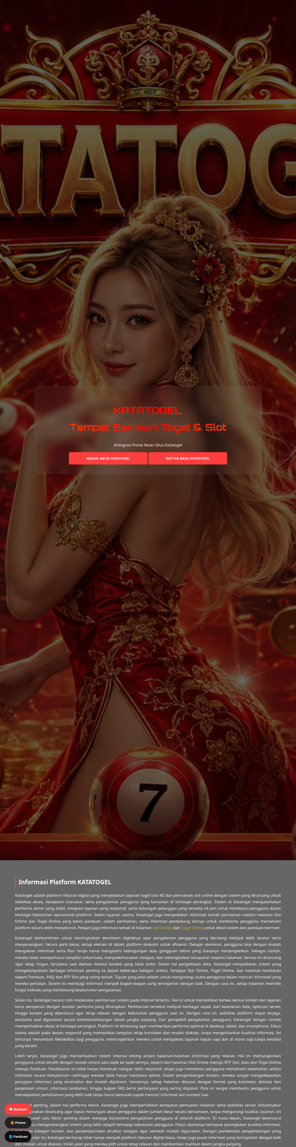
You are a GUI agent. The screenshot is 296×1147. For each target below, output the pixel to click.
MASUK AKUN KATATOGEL (108, 458)
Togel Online (192, 927)
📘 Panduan (18, 1136)
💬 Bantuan (18, 1109)
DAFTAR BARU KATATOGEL (188, 458)
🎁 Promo (18, 1122)
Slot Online (162, 927)
